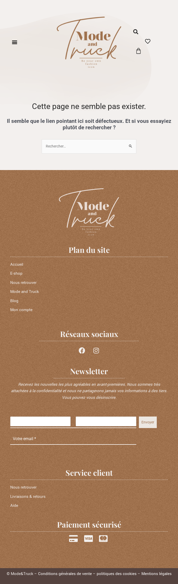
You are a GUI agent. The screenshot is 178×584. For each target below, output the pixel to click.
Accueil (16, 264)
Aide (14, 505)
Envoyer (147, 422)
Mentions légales (156, 574)
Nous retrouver (23, 282)
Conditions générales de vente (65, 574)
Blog (14, 301)
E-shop (16, 273)
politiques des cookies (117, 574)
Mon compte (21, 310)
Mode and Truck (24, 291)
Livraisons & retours (28, 496)
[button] (14, 42)
